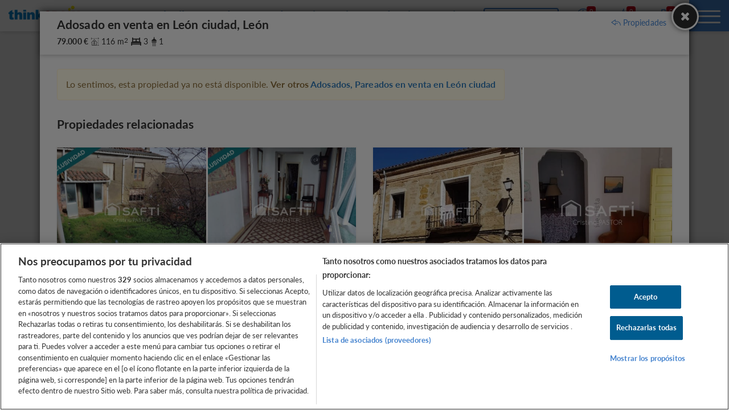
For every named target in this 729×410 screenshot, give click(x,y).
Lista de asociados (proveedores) (376, 340)
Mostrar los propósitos (647, 358)
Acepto (646, 296)
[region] (364, 326)
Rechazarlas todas (646, 327)
